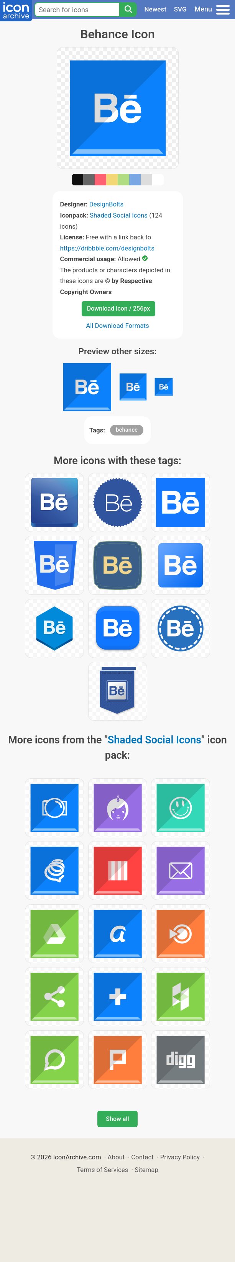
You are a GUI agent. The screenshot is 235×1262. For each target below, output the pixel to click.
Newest (155, 9)
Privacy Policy (180, 1157)
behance (127, 429)
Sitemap (146, 1170)
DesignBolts (106, 204)
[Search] (128, 9)
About (116, 1157)
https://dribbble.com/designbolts (107, 248)
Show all (117, 1119)
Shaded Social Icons (119, 215)
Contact (142, 1157)
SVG (180, 9)
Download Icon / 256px (118, 308)
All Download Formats (117, 325)
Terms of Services (102, 1170)
